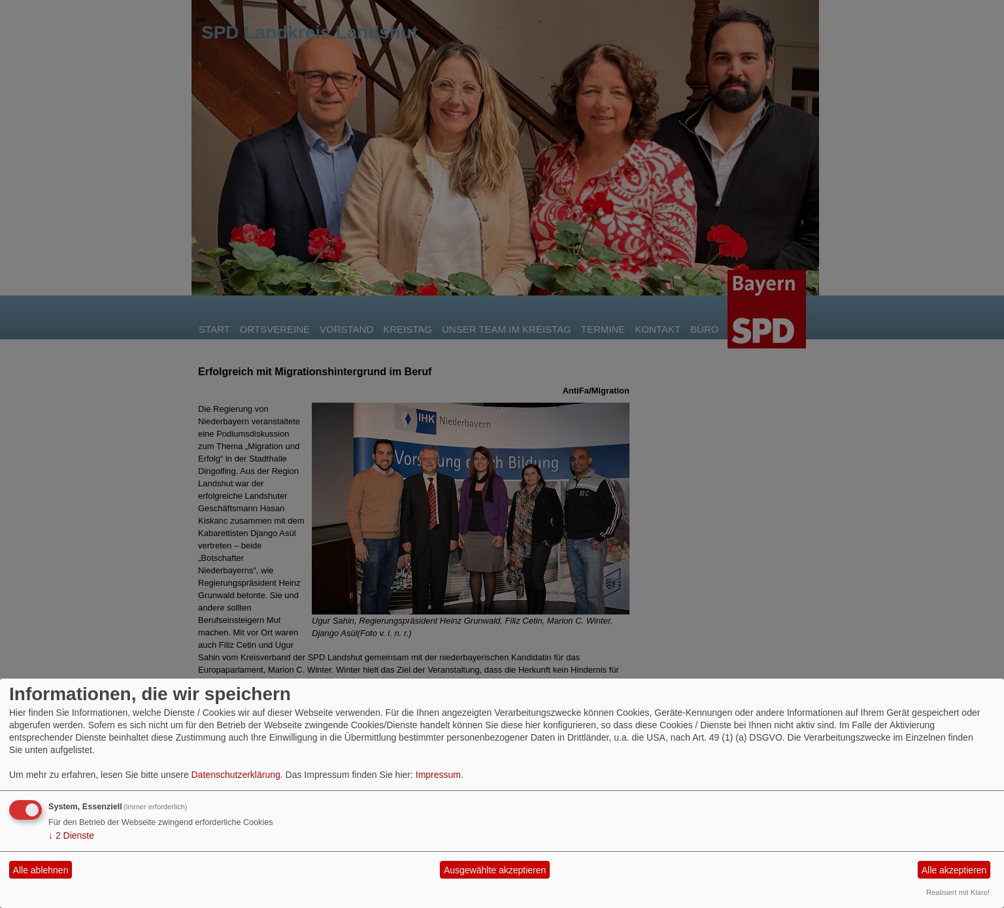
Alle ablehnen (41, 870)
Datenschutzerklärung (236, 774)
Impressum (438, 774)
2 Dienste (71, 835)
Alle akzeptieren (954, 870)
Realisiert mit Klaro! (958, 892)
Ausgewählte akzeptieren (495, 870)
